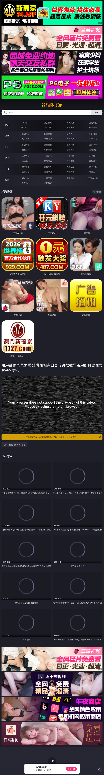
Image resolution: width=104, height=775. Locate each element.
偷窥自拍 (26, 156)
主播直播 (70, 138)
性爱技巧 (93, 171)
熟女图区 (70, 160)
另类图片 (93, 160)
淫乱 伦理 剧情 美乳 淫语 (14, 444)
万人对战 (70, 122)
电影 (7, 146)
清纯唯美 (48, 160)
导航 (7, 180)
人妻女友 (70, 167)
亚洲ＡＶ (26, 133)
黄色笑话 (70, 171)
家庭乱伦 (48, 167)
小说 (7, 169)
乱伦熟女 (70, 149)
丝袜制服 (48, 138)
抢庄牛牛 (93, 127)
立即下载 (71, 769)
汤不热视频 (93, 178)
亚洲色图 (48, 156)
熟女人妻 (26, 138)
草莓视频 (70, 178)
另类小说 (48, 171)
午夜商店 (48, 178)
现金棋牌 (70, 127)
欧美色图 (70, 156)
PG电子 (26, 122)
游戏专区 (93, 122)
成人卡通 (70, 145)
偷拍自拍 (48, 145)
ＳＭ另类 (93, 138)
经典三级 (48, 149)
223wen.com (52, 105)
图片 (7, 157)
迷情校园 (26, 171)
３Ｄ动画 (93, 133)
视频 (7, 135)
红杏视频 (26, 182)
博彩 (7, 124)
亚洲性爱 (26, 145)
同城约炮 (26, 178)
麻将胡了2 (25, 127)
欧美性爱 (93, 145)
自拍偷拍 (48, 133)
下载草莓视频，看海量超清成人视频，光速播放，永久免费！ (63, 437)
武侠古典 (93, 167)
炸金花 (48, 127)
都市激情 (26, 167)
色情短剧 (48, 182)
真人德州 (48, 122)
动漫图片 (93, 156)
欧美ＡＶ (70, 133)
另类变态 (93, 149)
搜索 (97, 112)
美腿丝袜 (26, 160)
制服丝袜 (26, 149)
